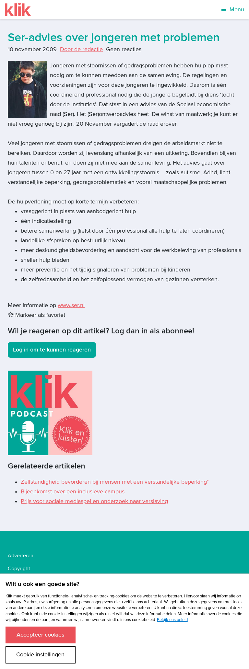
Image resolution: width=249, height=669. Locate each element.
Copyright (19, 568)
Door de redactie (81, 49)
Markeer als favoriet (36, 315)
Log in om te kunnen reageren (52, 349)
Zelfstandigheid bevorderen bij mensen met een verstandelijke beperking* (115, 482)
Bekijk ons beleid (172, 619)
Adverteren (20, 555)
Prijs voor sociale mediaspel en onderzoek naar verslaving (94, 501)
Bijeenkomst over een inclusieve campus (72, 491)
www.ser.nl (71, 305)
